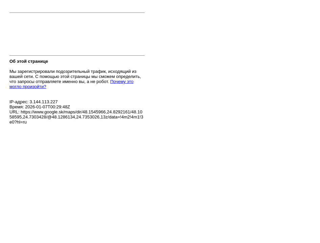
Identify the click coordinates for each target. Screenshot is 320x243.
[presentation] (60, 36)
